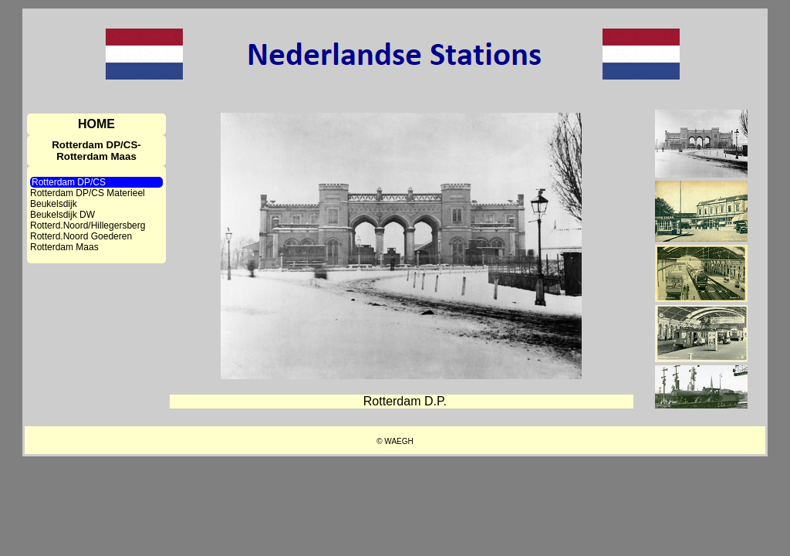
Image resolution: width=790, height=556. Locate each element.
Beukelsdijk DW (62, 214)
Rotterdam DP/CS (69, 182)
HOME (96, 124)
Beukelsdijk (53, 203)
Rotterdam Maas (64, 247)
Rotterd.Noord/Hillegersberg (87, 225)
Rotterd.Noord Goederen (81, 236)
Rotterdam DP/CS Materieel (87, 193)
